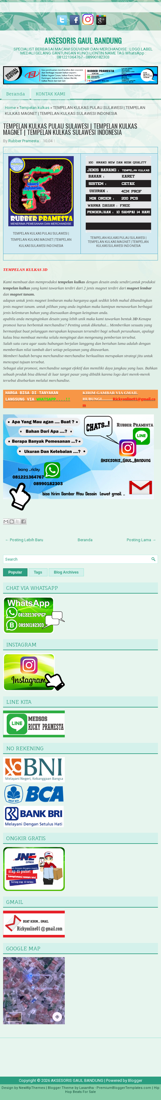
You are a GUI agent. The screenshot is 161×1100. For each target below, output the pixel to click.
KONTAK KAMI (50, 93)
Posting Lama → (141, 540)
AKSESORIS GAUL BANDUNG (83, 40)
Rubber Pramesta (23, 141)
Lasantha (86, 1088)
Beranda (15, 93)
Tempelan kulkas (34, 107)
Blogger (135, 1080)
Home (10, 107)
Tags (38, 572)
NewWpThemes (32, 1088)
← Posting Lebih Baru (24, 540)
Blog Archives (66, 572)
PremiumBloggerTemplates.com (124, 1088)
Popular (15, 572)
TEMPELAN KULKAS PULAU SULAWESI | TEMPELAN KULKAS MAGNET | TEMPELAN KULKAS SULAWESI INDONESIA (70, 129)
